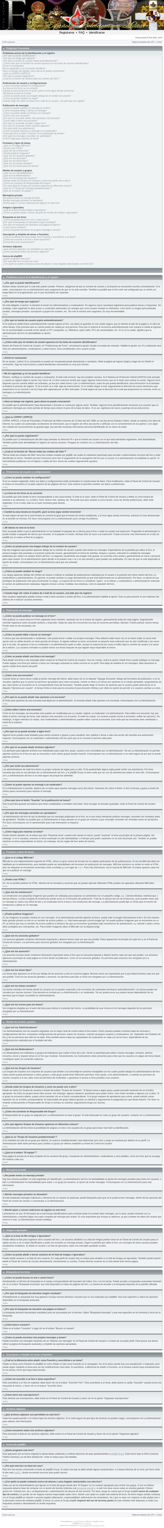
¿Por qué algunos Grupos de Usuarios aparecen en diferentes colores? (37, 186)
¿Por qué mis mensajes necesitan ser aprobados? (27, 136)
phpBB (75, 1521)
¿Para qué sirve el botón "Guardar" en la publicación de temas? (34, 133)
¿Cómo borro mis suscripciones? (19, 242)
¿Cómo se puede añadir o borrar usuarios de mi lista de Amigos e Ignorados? (40, 212)
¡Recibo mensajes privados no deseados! (23, 200)
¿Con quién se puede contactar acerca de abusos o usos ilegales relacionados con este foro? (48, 264)
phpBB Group (117, 1454)
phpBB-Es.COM (98, 1525)
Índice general (9, 42)
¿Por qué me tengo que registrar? (19, 58)
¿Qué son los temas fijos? (15, 161)
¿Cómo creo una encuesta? (16, 115)
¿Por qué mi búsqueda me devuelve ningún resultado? (29, 222)
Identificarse (97, 32)
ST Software (86, 1523)
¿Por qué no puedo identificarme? (19, 55)
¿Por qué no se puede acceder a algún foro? (24, 123)
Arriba (5, 296)
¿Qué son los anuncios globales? (19, 156)
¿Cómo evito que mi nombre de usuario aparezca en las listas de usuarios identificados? (46, 63)
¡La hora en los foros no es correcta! (20, 88)
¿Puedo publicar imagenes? (16, 153)
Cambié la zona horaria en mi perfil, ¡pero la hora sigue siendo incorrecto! (38, 91)
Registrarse (66, 32)
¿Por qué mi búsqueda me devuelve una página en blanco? (32, 225)
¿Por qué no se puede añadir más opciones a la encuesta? (31, 118)
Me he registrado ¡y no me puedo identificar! (24, 68)
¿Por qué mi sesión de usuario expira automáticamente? (30, 61)
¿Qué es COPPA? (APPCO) (16, 73)
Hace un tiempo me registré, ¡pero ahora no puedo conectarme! (34, 71)
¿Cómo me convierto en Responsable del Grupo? (27, 183)
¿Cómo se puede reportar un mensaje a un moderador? (30, 131)
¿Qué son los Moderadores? (16, 175)
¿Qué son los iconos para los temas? (21, 166)
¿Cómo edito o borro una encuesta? (20, 120)
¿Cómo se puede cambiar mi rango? (20, 98)
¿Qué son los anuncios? (14, 158)
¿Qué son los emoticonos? (16, 150)
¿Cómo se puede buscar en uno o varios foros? (26, 219)
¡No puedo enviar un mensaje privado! (21, 198)
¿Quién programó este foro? (16, 259)
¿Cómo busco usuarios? (14, 227)
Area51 (17, 1472)
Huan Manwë (84, 1525)
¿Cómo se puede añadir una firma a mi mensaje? (27, 113)
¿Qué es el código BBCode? (16, 145)
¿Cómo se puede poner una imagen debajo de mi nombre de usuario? (37, 96)
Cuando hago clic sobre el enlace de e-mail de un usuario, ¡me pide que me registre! (44, 101)
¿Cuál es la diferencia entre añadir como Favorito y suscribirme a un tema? (39, 237)
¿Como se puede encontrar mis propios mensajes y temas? (31, 230)
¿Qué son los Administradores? (18, 173)
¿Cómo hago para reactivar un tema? (21, 138)
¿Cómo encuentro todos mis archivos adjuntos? (26, 251)
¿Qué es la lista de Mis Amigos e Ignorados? (24, 210)
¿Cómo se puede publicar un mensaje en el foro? (27, 108)
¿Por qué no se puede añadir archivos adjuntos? (26, 126)
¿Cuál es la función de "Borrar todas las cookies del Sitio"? (31, 78)
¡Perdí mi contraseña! (13, 66)
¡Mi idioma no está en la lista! (17, 93)
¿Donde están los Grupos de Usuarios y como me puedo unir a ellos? (36, 180)
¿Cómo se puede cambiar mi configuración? (24, 85)
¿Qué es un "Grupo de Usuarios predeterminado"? (27, 188)
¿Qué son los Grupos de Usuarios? (20, 178)
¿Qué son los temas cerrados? (18, 163)
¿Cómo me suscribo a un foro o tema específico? (26, 239)
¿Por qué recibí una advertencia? (19, 128)
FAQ (82, 32)
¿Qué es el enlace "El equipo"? (18, 191)
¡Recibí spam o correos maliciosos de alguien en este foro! (31, 203)
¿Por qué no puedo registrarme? (18, 76)
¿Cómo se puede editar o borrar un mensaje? (25, 110)
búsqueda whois (85, 1488)
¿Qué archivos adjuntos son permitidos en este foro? (28, 249)
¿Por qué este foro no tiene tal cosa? (21, 261)
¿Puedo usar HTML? (13, 148)
